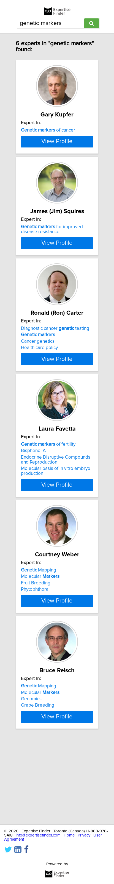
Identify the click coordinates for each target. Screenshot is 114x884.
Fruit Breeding (35, 646)
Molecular (40, 639)
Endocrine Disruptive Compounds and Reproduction (55, 523)
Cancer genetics (38, 394)
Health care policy (39, 400)
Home (69, 835)
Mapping (38, 633)
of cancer (48, 130)
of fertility (48, 507)
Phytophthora (34, 652)
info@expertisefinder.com (38, 835)
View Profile (56, 171)
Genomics (31, 771)
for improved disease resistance (52, 258)
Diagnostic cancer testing (55, 381)
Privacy (84, 835)
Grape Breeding (37, 778)
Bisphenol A (33, 513)
